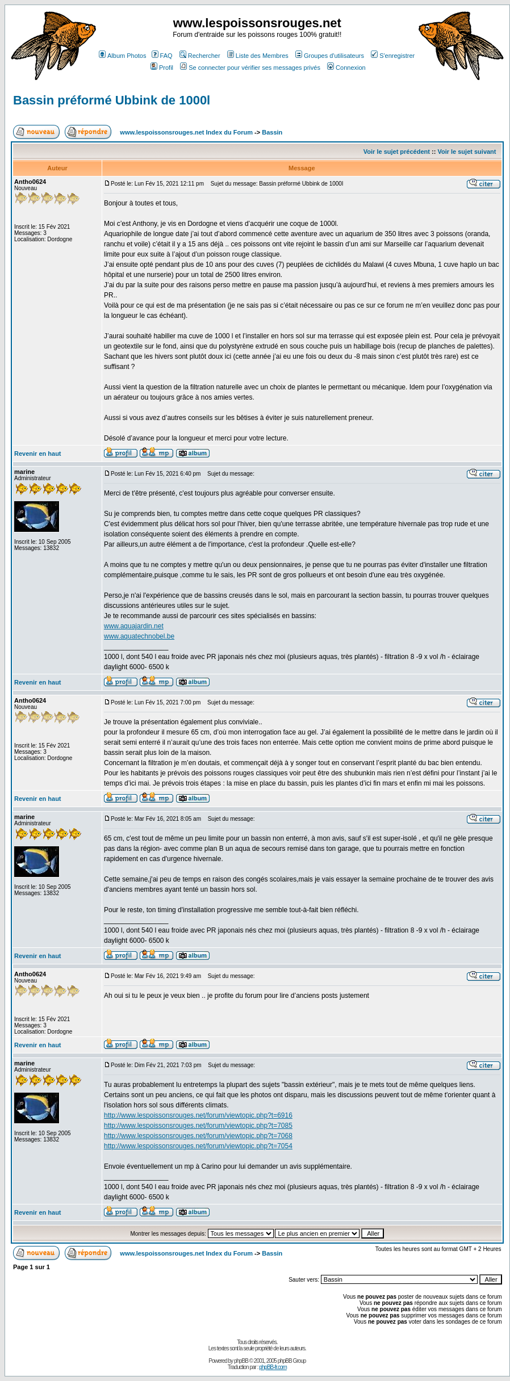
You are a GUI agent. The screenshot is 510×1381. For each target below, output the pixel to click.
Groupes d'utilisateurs (329, 55)
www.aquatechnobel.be (139, 636)
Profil (162, 67)
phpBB (241, 1361)
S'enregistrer (393, 55)
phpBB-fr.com (273, 1367)
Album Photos (122, 55)
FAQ (162, 55)
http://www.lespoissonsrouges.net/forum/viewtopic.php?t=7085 (198, 1126)
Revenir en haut (37, 453)
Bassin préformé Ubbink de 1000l (111, 100)
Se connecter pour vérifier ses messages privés (250, 67)
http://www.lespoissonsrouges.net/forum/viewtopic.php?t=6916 (198, 1115)
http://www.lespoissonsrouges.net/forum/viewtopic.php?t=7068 (198, 1136)
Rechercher (199, 55)
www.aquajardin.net (134, 626)
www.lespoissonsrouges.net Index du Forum (186, 132)
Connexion (346, 67)
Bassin (272, 132)
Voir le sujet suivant (466, 151)
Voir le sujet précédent (396, 151)
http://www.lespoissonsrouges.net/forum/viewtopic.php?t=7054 (198, 1146)
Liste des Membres (258, 55)
